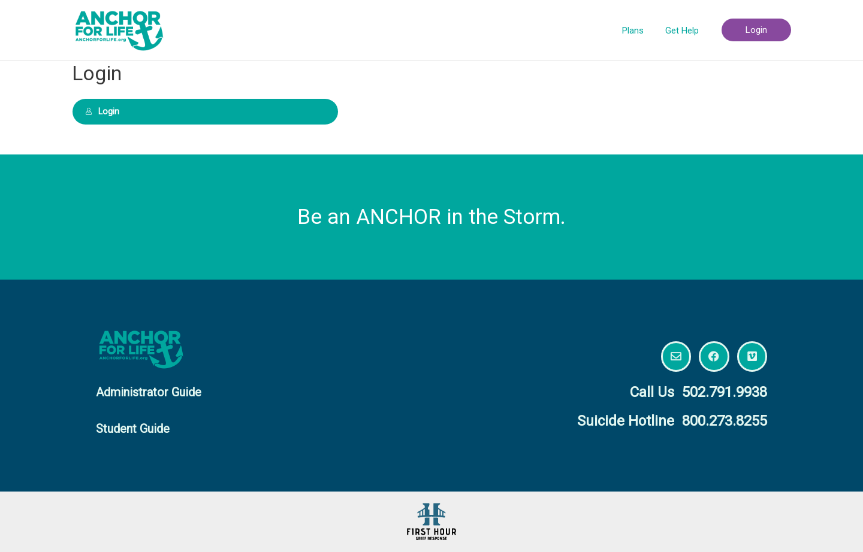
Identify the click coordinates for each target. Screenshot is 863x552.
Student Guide (133, 428)
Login (102, 111)
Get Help (684, 30)
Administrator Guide (148, 392)
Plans (638, 30)
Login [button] (756, 30)
